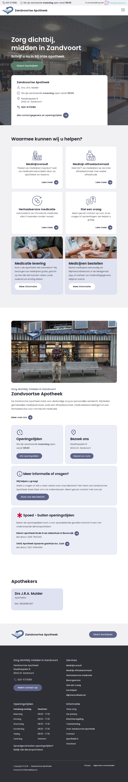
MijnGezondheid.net (76, 695)
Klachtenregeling (74, 719)
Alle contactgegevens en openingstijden (43, 115)
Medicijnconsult (74, 665)
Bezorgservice (73, 680)
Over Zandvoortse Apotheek (80, 728)
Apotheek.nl (72, 738)
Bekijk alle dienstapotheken (28, 749)
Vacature (71, 743)
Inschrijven (71, 690)
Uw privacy (71, 714)
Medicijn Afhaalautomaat (79, 670)
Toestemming (73, 724)
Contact (70, 733)
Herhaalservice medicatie (79, 675)
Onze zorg (71, 709)
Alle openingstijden (29, 456)
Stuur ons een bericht (33, 496)
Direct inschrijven (27, 65)
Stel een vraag (73, 685)
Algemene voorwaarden (104, 765)
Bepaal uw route (82, 456)
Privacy (87, 765)
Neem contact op (28, 687)
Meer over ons (21, 417)
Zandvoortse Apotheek (41, 766)
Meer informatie (28, 286)
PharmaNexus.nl (30, 770)
